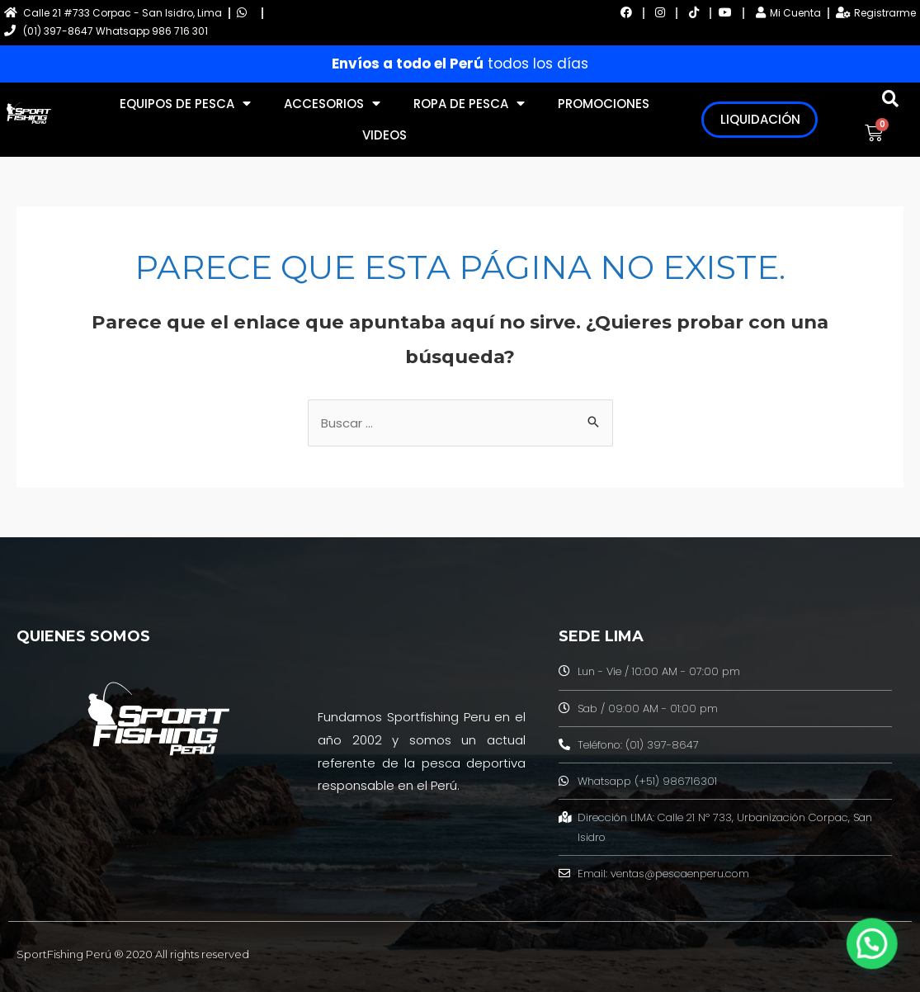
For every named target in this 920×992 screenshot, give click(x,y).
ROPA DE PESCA (469, 103)
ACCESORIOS (332, 103)
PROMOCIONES (603, 103)
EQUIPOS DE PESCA (185, 103)
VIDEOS (384, 135)
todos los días (460, 63)
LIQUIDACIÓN (760, 119)
